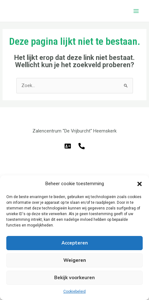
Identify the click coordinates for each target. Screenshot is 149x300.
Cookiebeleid (74, 291)
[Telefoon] (81, 146)
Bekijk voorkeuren (74, 277)
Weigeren (74, 260)
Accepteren (74, 243)
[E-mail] (68, 146)
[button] (139, 184)
